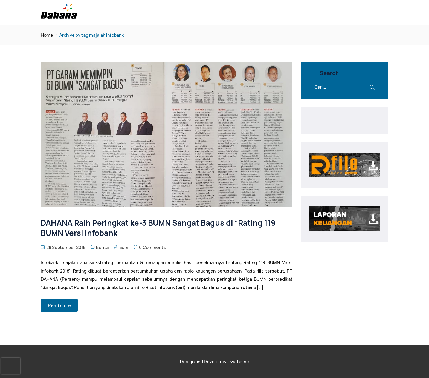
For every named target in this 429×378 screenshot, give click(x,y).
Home (47, 35)
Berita (102, 247)
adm (123, 247)
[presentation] (10, 366)
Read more (59, 305)
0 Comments (152, 247)
